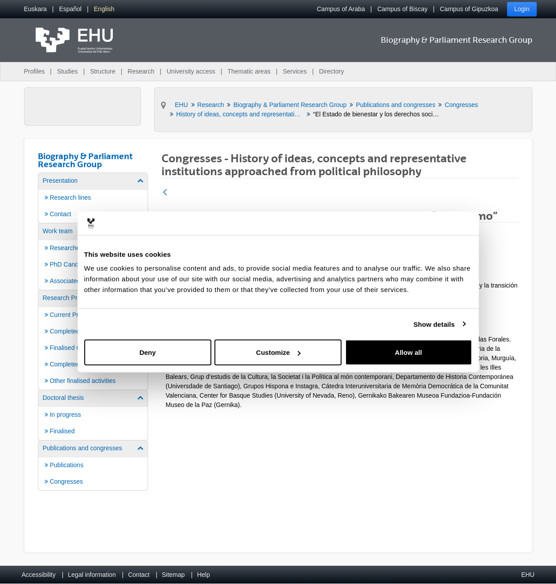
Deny (148, 352)
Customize (278, 352)
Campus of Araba (341, 8)
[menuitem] (35, 9)
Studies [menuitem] (67, 71)
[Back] (165, 193)
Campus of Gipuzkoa (469, 8)
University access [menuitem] (191, 71)
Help (203, 574)
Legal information (91, 574)
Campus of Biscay (402, 8)
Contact (138, 574)
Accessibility (39, 574)
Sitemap (173, 574)
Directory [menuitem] (331, 71)
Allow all (408, 352)
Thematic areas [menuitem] (248, 71)
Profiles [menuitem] (34, 71)
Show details (434, 324)
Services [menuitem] (295, 71)
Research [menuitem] (141, 71)
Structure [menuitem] (102, 71)
